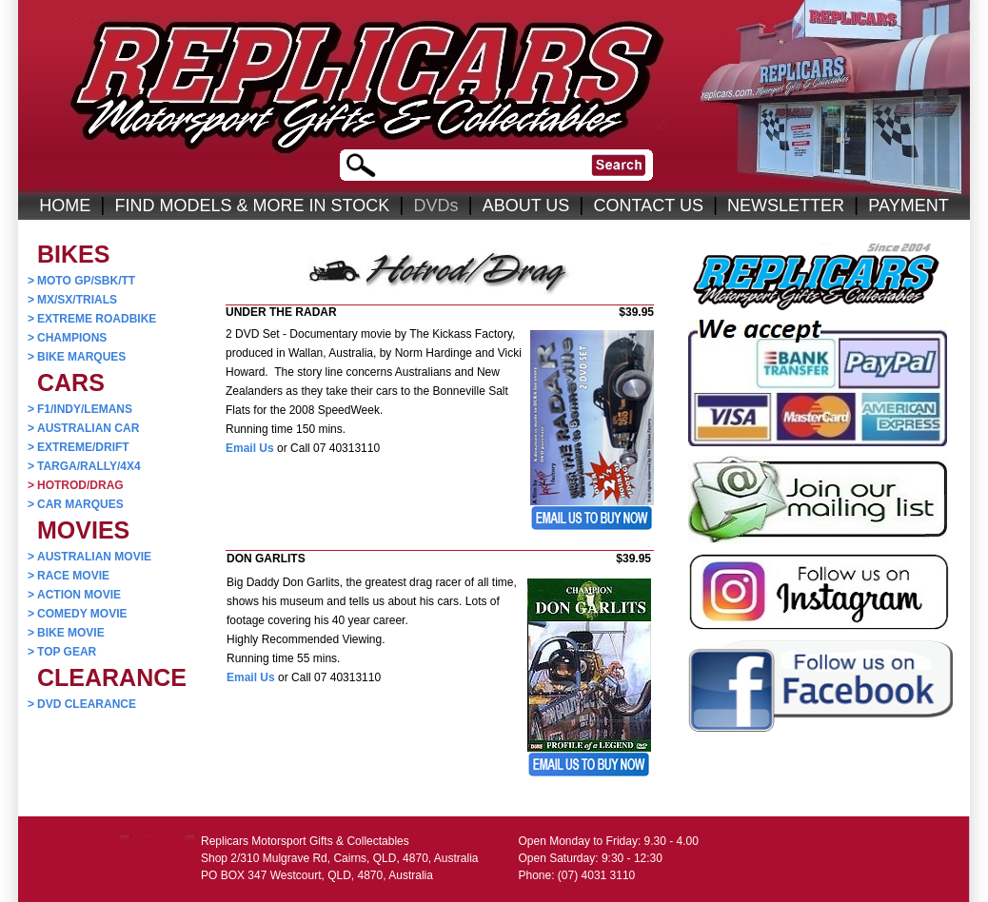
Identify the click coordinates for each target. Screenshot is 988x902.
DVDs (435, 205)
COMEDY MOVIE (77, 613)
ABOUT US (526, 205)
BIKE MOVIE (66, 632)
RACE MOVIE (68, 575)
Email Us (250, 448)
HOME (64, 205)
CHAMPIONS (67, 337)
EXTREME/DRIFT (78, 447)
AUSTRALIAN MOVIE (89, 556)
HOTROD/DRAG (76, 485)
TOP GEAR (62, 651)
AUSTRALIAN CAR (83, 428)
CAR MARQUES (76, 504)
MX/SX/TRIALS (72, 299)
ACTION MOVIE (74, 594)
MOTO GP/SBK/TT (81, 280)
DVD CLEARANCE (82, 704)
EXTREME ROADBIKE (92, 318)
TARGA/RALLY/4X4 (84, 466)
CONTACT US (648, 205)
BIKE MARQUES (77, 356)
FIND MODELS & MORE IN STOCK (252, 205)
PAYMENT (908, 205)
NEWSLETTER (785, 205)
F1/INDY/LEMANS (80, 409)
